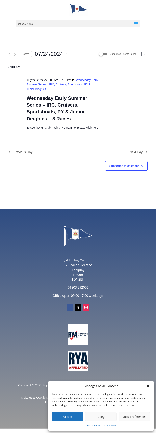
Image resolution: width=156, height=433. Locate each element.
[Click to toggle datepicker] (51, 54)
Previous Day (20, 152)
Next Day (138, 152)
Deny (101, 417)
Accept (67, 417)
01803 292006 (78, 287)
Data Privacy (109, 425)
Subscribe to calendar (124, 166)
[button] (148, 386)
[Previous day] (9, 54)
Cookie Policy (93, 425)
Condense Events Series (123, 54)
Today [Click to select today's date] (25, 54)
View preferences (134, 417)
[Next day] (15, 54)
